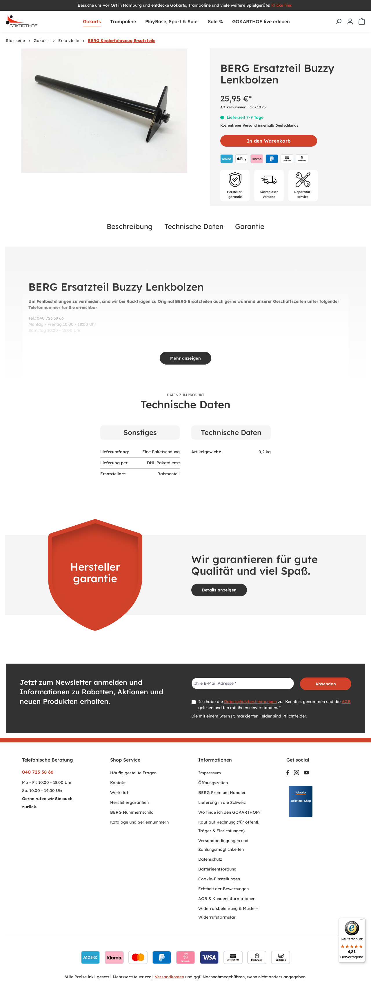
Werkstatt (120, 792)
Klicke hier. (282, 5)
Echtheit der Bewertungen (223, 888)
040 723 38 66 (37, 772)
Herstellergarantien (129, 802)
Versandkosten (169, 976)
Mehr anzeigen (185, 358)
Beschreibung (130, 226)
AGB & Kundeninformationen (226, 898)
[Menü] (361, 921)
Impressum (209, 772)
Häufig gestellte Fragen (133, 772)
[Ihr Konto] (350, 21)
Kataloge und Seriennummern (139, 822)
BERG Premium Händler (222, 792)
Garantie (249, 226)
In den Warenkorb (268, 141)
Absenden (325, 683)
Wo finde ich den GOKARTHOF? (229, 812)
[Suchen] (338, 21)
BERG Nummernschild (132, 812)
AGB (346, 701)
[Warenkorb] (361, 21)
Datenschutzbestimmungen (250, 701)
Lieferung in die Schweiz (222, 802)
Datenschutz (210, 859)
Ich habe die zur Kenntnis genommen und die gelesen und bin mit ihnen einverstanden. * (274, 704)
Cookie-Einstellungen (219, 879)
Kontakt (118, 782)
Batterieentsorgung (217, 869)
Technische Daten (193, 226)
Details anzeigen (219, 590)
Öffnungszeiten (213, 782)
